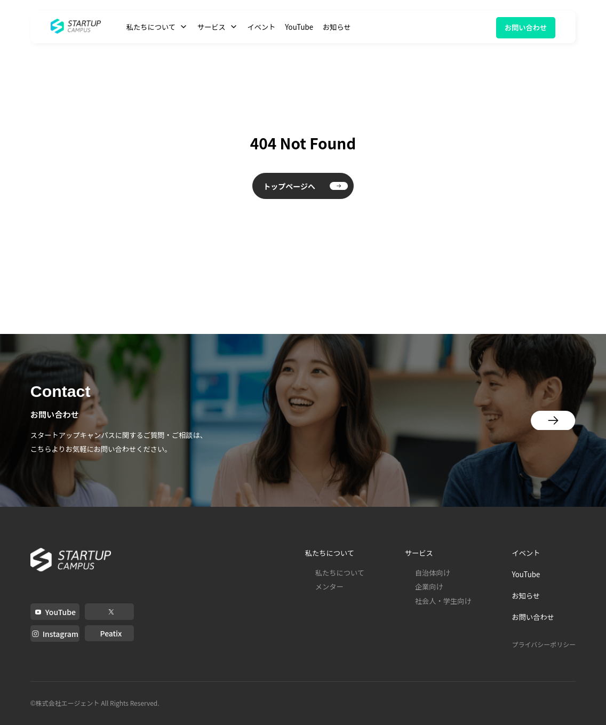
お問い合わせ (526, 27)
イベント (261, 27)
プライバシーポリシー (544, 644)
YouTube (299, 27)
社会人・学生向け (443, 601)
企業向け (429, 586)
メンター (329, 586)
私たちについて (339, 573)
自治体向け (432, 573)
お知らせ (337, 27)
